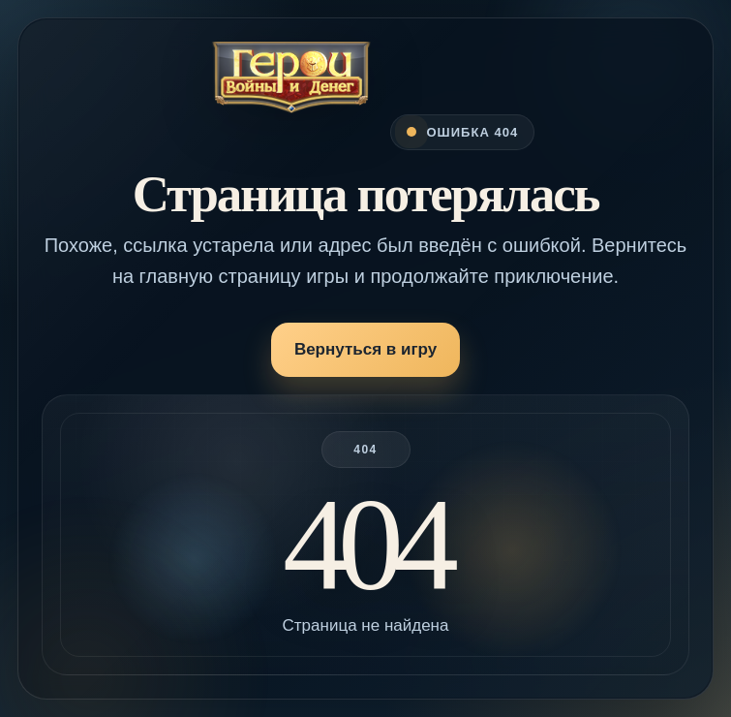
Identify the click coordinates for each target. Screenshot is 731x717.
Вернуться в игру (365, 349)
